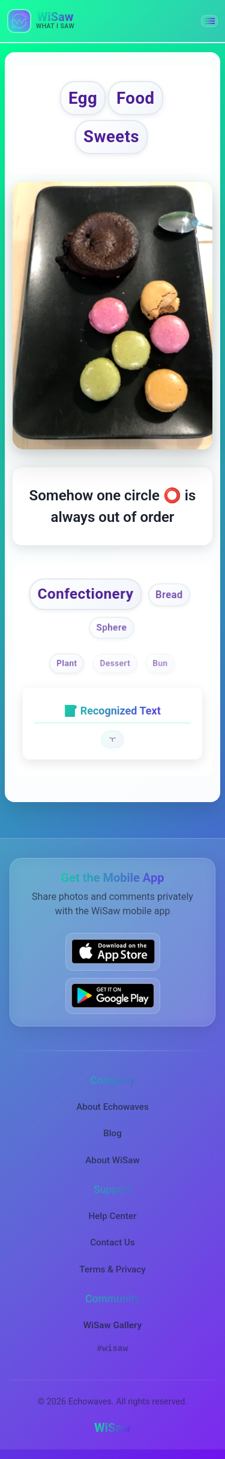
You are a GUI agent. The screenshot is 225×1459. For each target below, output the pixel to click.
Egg (82, 98)
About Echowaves (112, 1106)
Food (135, 98)
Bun (159, 663)
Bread (169, 595)
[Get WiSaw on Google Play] (112, 995)
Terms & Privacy (112, 1268)
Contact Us (112, 1242)
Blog (112, 1133)
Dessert (115, 663)
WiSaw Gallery (112, 1324)
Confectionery (86, 593)
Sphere (111, 627)
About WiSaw (112, 1159)
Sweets (111, 136)
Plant (66, 663)
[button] (209, 21)
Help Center (112, 1215)
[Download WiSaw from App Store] (112, 951)
